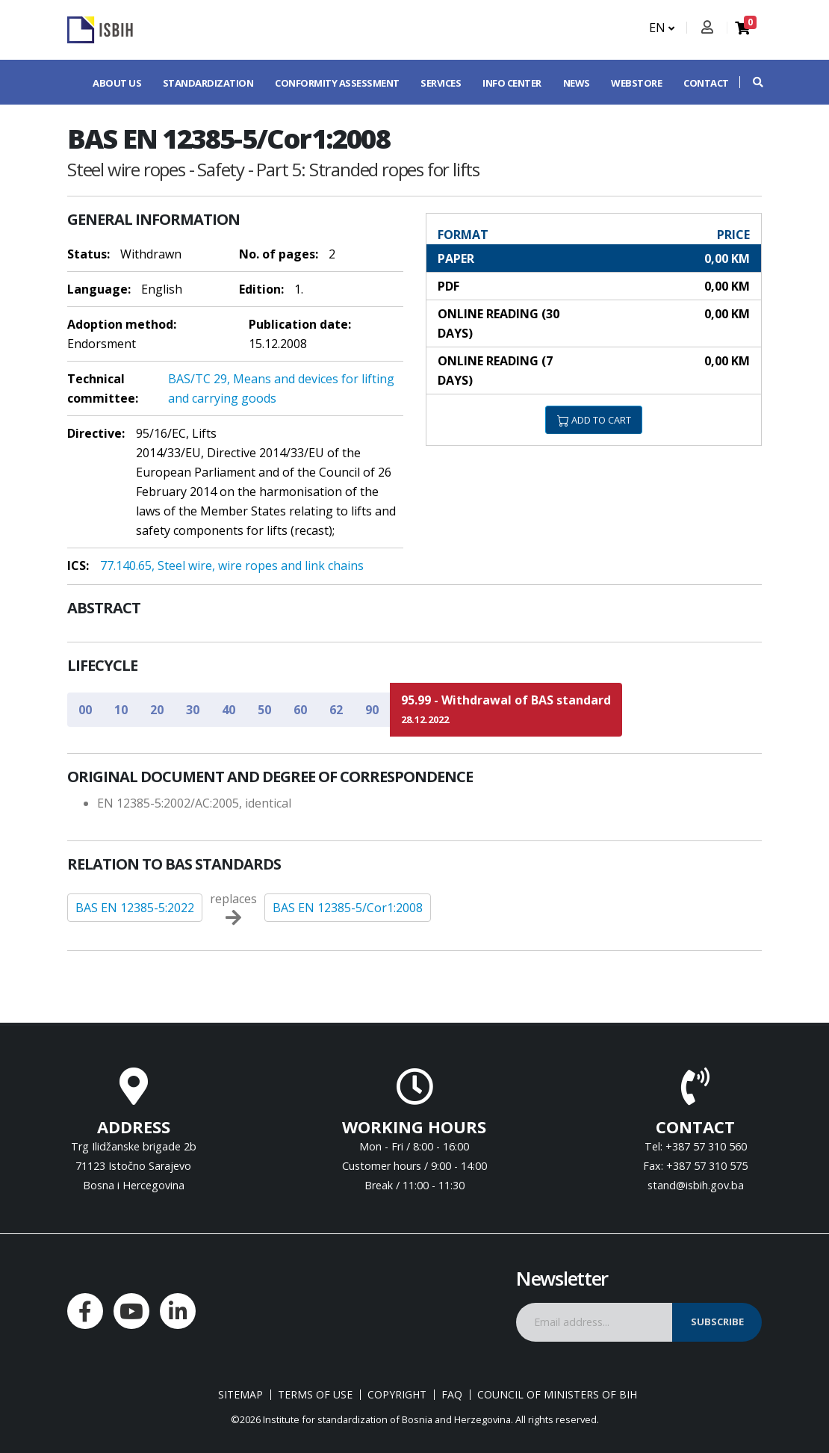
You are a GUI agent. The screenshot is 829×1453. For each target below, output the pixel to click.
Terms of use (315, 1395)
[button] (750, 82)
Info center (511, 83)
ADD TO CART (594, 420)
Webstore (636, 83)
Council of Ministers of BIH (557, 1395)
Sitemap (240, 1395)
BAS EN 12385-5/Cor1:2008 (348, 907)
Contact (706, 83)
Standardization (208, 83)
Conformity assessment (337, 83)
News (576, 83)
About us (117, 83)
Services (440, 83)
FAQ (451, 1395)
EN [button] (661, 27)
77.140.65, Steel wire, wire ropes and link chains (232, 565)
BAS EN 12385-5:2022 (134, 907)
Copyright (396, 1395)
